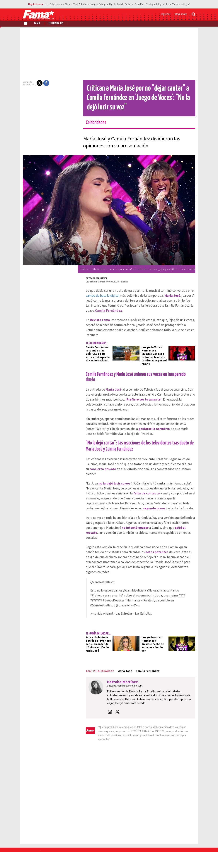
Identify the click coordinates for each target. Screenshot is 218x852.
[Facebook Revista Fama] (167, 843)
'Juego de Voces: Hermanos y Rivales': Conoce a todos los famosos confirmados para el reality (155, 350)
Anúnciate (161, 830)
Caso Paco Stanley (143, 4)
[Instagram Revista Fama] (183, 843)
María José (122, 651)
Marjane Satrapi (98, 4)
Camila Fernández (145, 651)
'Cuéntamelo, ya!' (181, 4)
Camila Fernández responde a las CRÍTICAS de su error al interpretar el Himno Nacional (97, 349)
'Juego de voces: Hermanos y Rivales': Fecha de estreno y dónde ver (155, 622)
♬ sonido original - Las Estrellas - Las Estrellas (119, 593)
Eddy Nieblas (162, 4)
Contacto (178, 830)
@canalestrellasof (100, 562)
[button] (37, 83)
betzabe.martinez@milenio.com (122, 665)
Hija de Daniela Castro (120, 4)
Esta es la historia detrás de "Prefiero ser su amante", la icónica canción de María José (96, 623)
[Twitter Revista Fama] (175, 843)
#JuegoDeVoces (99, 580)
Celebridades (56, 23)
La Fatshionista (54, 4)
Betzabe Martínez (94, 278)
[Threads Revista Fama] (191, 843)
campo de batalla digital (100, 295)
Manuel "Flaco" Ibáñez (76, 4)
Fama (37, 23)
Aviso (191, 830)
